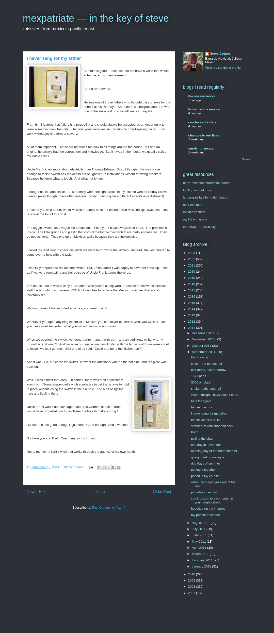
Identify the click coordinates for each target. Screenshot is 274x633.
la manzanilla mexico (204, 109)
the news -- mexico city (199, 227)
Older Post (162, 491)
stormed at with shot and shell (212, 426)
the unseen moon (201, 96)
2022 (192, 259)
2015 (192, 303)
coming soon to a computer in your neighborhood (212, 500)
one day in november (206, 445)
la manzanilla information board (205, 197)
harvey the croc (202, 407)
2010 (192, 574)
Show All (246, 159)
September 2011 (204, 352)
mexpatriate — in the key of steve (96, 18)
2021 (192, 265)
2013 (192, 315)
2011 (192, 328)
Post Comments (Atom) (108, 507)
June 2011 (200, 535)
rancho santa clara (202, 122)
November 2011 (203, 339)
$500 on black (201, 382)
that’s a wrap (200, 357)
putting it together (203, 469)
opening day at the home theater (214, 451)
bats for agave (201, 401)
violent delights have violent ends (214, 395)
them (194, 432)
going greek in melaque (207, 457)
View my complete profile (223, 67)
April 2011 (199, 548)
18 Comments (73, 467)
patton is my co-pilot (205, 476)
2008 (192, 586)
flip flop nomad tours (197, 190)
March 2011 (201, 554)
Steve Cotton (220, 53)
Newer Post (37, 491)
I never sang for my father (209, 413)
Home (100, 491)
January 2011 (202, 566)
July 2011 (199, 529)
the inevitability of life (206, 420)
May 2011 (199, 541)
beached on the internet (208, 508)
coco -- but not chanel (206, 364)
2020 (192, 271)
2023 (192, 253)
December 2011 (203, 333)
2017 (192, 290)
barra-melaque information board (206, 183)
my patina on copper (205, 515)
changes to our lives (203, 135)
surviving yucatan (202, 148)
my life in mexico (195, 219)
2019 (192, 278)
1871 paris (198, 376)
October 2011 (202, 346)
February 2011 (202, 560)
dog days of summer (205, 463)
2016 (192, 296)
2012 (192, 321)
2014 (192, 309)
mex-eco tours (193, 205)
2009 (192, 580)
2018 (192, 284)
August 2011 (201, 523)
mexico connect (194, 212)
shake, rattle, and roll (206, 388)
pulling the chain (202, 438)
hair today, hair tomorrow (208, 370)
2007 (192, 593)
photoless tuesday (204, 492)
